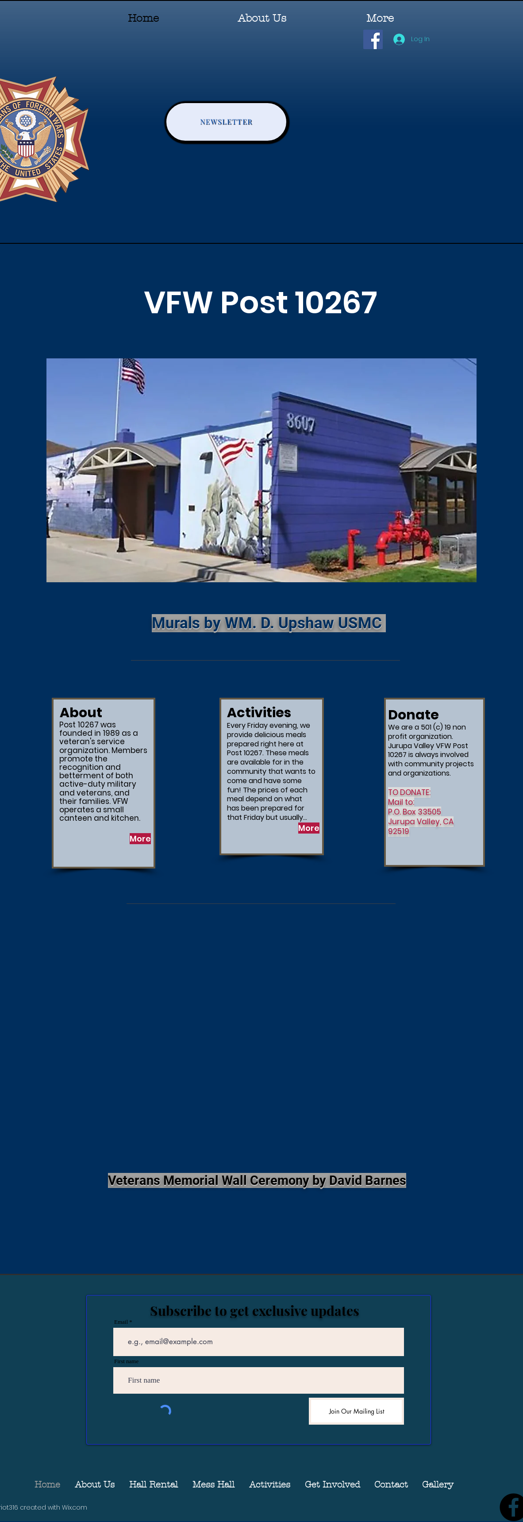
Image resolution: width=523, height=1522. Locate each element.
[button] (332, 1485)
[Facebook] (373, 39)
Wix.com (74, 1507)
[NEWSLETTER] (226, 122)
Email (121, 1322)
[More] (140, 838)
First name (126, 1361)
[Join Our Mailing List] (356, 1411)
